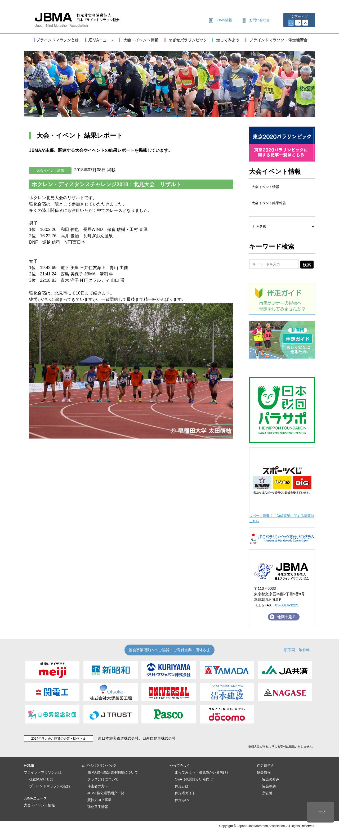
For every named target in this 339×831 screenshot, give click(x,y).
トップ (320, 812)
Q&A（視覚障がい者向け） (195, 779)
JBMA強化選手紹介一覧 (105, 793)
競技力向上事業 (99, 800)
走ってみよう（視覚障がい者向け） (202, 772)
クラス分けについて (102, 779)
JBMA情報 (224, 20)
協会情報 (264, 772)
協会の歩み (270, 779)
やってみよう (180, 765)
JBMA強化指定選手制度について (112, 772)
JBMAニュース (35, 798)
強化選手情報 (97, 807)
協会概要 (269, 786)
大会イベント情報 (275, 171)
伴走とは (182, 786)
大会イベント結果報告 (269, 203)
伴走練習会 (265, 765)
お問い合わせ (259, 20)
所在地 (267, 793)
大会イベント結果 (50, 170)
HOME (29, 765)
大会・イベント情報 (39, 805)
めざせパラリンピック (99, 765)
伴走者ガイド (185, 793)
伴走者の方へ (97, 786)
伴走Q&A (182, 800)
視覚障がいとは (41, 779)
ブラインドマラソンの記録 (49, 786)
